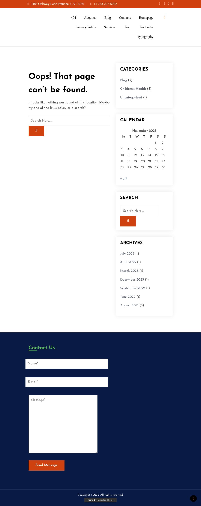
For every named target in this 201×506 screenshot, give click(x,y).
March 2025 (129, 271)
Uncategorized (131, 97)
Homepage (146, 17)
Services (109, 27)
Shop (127, 27)
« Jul (123, 178)
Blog (107, 17)
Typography (145, 37)
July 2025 (127, 253)
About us (90, 17)
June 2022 (127, 297)
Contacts (125, 17)
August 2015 (129, 305)
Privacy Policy (86, 27)
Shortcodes (146, 27)
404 (73, 17)
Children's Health (133, 89)
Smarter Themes (106, 500)
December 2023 (132, 279)
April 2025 (128, 262)
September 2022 (132, 288)
